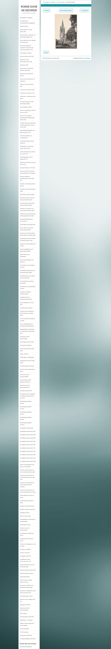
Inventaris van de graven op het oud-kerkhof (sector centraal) (27, 484)
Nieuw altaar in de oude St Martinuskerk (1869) (26, 229)
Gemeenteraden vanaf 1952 (27, 616)
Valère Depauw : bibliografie (27, 357)
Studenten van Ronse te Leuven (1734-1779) (28, 163)
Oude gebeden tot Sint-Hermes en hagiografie (27, 520)
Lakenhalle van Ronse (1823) (27, 194)
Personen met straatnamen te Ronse (27, 370)
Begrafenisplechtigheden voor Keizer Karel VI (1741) (27, 131)
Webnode (87, 58)
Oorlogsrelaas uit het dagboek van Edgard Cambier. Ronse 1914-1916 (27, 396)
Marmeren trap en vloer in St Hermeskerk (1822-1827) (27, 199)
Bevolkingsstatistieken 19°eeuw (26, 418)
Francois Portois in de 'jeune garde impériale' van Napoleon (27, 172)
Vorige (46, 10)
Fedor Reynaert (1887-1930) (27, 342)
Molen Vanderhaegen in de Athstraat (27, 261)
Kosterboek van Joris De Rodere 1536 (26, 30)
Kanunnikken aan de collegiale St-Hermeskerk (28, 41)
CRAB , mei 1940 (24, 354)
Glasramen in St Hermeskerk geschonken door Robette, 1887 (28, 234)
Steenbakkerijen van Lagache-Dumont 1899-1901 (27, 277)
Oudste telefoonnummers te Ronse (27, 496)
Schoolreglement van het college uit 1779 (26, 158)
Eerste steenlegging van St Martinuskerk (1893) (26, 250)
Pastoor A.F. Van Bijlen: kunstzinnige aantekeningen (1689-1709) (27, 117)
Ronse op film (23, 613)
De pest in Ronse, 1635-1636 (27, 56)
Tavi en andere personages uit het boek (27, 319)
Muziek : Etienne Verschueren (27, 509)
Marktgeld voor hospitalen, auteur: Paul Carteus (27, 147)
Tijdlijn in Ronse (24, 26)
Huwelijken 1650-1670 (25, 556)
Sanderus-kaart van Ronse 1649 (26, 85)
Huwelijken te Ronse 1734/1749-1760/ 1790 (25, 560)
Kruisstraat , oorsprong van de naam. (27, 97)
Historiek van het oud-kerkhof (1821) (27, 190)
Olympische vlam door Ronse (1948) (27, 361)
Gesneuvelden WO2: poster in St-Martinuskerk (27, 565)
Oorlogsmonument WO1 (26, 390)
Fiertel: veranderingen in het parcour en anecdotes (27, 465)
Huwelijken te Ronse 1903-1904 (28, 434)
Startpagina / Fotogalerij (26, 17)
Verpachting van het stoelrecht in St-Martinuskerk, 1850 (27, 239)
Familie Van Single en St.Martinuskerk (25, 293)
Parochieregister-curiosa (26, 596)
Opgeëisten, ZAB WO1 (25, 604)
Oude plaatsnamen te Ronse (27, 366)
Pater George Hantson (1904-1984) (27, 349)
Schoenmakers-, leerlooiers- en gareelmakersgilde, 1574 (28, 36)
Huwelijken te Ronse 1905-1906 (28, 438)
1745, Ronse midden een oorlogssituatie (26, 136)
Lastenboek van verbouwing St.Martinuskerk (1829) (27, 204)
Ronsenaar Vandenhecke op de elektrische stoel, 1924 (28, 591)
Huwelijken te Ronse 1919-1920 (27, 454)
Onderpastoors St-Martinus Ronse (27, 534)
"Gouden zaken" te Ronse (26, 308)
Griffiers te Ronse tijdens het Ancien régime (27, 624)
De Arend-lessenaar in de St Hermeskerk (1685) (27, 102)
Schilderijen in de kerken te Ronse (27, 501)
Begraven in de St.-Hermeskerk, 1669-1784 (26, 60)
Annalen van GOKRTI (25, 549)
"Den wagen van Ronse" (26, 53)
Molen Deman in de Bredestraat (25, 255)
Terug (46, 52)
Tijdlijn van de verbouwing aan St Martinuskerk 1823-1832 (28, 215)
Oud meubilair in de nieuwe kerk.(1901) (27, 282)
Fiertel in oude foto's (25, 552)
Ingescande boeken (25, 576)
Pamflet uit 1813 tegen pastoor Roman (27, 185)
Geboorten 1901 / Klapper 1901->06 (27, 600)
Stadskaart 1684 (24, 65)
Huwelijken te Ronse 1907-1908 (28, 441)
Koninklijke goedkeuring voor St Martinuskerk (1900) (27, 271)
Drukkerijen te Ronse (25, 524)
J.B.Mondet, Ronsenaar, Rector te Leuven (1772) (27, 152)
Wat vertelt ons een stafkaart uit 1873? (27, 266)
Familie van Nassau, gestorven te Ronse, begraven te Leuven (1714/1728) (28, 125)
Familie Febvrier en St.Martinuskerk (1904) (26, 298)
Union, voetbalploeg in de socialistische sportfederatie (27, 325)
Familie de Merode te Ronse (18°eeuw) (27, 142)
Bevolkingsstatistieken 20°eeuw (26, 423)
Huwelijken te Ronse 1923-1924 (28, 461)
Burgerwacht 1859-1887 (26, 635)
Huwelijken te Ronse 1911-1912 (27, 448)
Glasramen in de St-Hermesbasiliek (25, 609)
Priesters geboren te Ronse (26, 573)
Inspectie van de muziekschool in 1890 (28, 245)
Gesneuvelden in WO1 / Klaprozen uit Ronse (26, 381)
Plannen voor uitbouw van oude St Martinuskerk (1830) (27, 209)
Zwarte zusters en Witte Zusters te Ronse (26, 581)
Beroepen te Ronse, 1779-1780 (27, 167)
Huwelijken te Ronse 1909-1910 (27, 444)
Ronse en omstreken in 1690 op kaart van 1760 (28, 111)
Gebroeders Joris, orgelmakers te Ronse (27, 287)
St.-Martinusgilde (24, 628)
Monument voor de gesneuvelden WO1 (25, 386)
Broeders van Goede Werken (27, 506)
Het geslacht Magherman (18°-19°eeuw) (26, 220)
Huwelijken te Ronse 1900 (26, 428)
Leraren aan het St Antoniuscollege (24, 375)
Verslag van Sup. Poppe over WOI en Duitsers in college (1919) (27, 313)
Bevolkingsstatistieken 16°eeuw (26, 402)
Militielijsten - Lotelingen (26, 620)
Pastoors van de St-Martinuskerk (25, 529)
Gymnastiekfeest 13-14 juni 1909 (27, 303)
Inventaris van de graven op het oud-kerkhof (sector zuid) (27, 471)
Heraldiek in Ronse (25, 512)
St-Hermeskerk (61, 2)
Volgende (84, 10)
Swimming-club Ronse (26, 345)
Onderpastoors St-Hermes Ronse (26, 539)
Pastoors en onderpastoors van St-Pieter (28, 545)
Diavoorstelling (66, 10)
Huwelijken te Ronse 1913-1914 (27, 451)
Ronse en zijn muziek (25, 516)
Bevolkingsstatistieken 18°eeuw (26, 413)
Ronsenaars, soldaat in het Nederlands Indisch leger (26, 586)
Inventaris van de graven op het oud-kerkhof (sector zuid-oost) (27, 477)
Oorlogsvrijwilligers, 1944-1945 (27, 638)
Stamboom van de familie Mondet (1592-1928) (26, 69)
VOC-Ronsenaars (24, 632)
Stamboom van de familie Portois (26, 74)
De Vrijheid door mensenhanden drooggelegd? (27, 22)
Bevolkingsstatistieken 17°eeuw (26, 407)
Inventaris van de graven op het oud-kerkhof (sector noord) (28, 491)
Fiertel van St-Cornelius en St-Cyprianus (27, 80)
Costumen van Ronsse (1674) (27, 89)
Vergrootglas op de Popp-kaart (27, 224)
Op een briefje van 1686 (25, 107)
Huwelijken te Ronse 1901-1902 (27, 431)
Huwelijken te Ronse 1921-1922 (27, 458)
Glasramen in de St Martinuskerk (24, 337)
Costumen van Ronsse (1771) (27, 93)
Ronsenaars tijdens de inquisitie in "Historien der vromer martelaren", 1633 (26, 47)
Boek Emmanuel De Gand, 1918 (27, 570)
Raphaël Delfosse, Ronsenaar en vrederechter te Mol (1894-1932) (27, 331)
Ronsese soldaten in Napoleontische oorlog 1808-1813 (27, 178)
